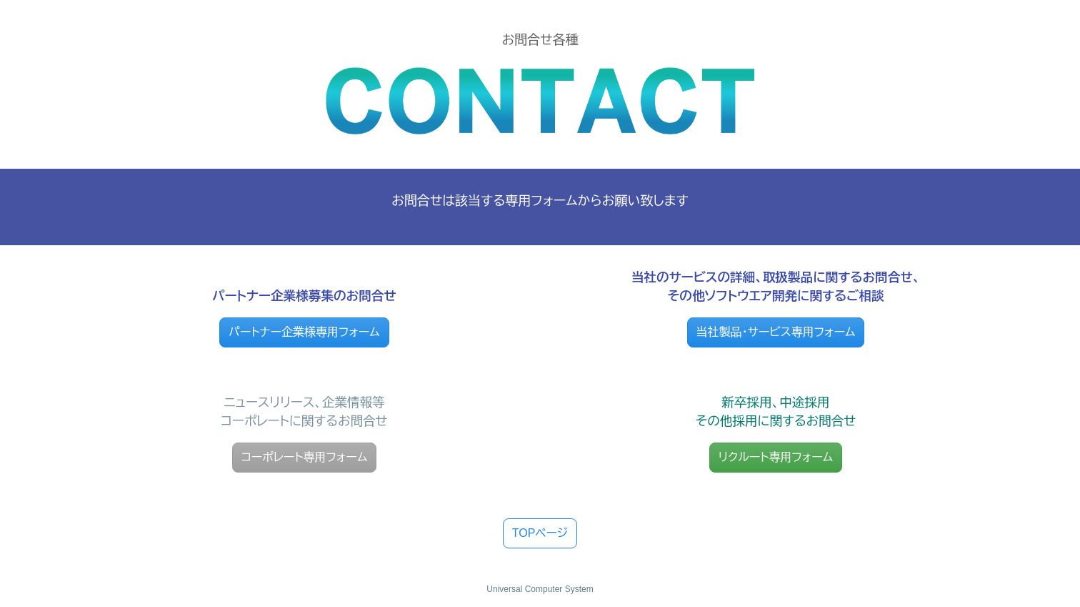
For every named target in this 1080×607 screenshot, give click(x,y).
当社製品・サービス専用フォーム (776, 332)
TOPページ (540, 533)
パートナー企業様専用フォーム (304, 332)
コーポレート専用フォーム (304, 457)
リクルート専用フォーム (776, 457)
